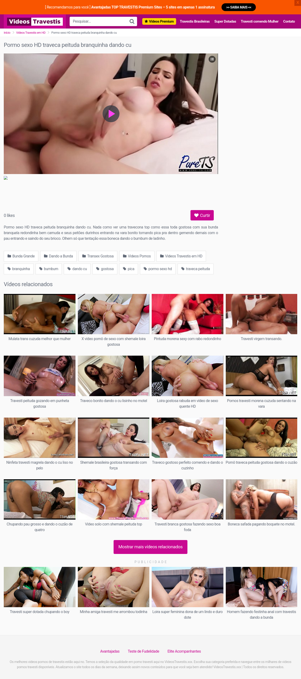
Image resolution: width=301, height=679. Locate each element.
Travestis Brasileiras (195, 21)
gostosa (105, 269)
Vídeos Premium (161, 21)
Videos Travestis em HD (31, 32)
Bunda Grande (21, 256)
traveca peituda (195, 269)
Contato (289, 21)
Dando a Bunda (58, 256)
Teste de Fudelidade (143, 651)
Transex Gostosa (98, 256)
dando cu (77, 269)
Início (7, 32)
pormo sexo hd (158, 269)
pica (128, 269)
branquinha (19, 269)
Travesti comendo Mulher (259, 21)
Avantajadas (109, 651)
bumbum (48, 269)
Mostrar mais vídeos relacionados (151, 546)
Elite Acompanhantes (184, 651)
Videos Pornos (137, 256)
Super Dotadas (225, 21)
